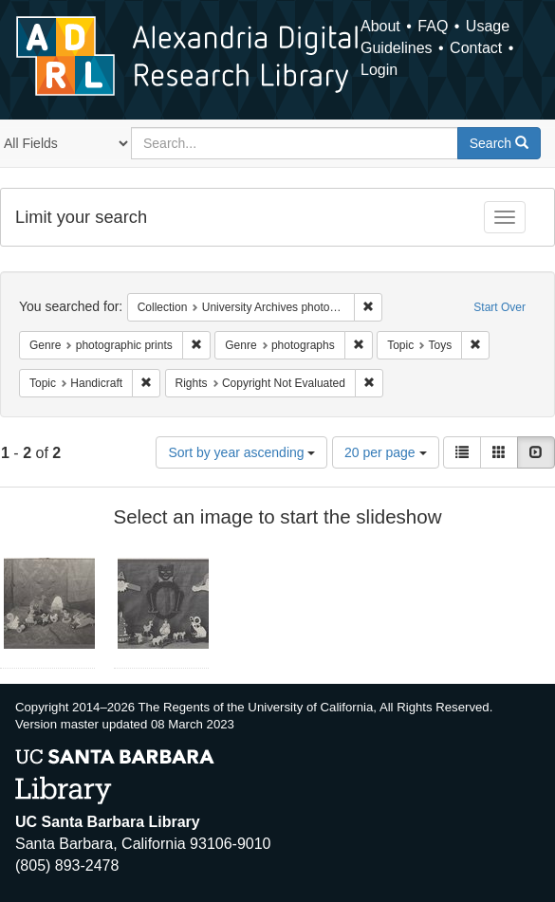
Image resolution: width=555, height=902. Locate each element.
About (380, 26)
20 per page (385, 452)
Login (379, 70)
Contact (476, 48)
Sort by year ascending (241, 452)
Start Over (499, 307)
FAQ (432, 26)
